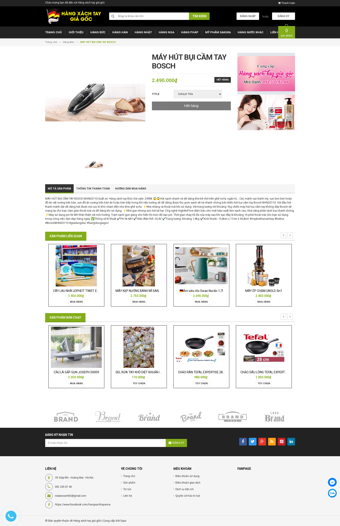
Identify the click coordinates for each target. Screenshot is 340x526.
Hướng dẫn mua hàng (130, 188)
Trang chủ (129, 476)
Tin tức (127, 489)
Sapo (123, 520)
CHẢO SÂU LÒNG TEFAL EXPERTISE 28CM (269, 372)
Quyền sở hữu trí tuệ (188, 495)
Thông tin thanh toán (93, 188)
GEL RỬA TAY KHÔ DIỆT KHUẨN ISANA (142, 372)
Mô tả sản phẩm (59, 188)
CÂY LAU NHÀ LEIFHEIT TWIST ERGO (78, 291)
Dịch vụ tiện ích (185, 489)
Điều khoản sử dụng (187, 476)
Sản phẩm (129, 482)
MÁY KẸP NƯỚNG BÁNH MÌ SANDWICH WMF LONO (150, 291)
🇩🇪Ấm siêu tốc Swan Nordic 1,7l (201, 291)
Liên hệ (127, 495)
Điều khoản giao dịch (188, 482)
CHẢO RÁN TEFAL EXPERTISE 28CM (202, 372)
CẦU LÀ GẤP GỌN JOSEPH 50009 (76, 372)
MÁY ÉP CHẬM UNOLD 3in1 (263, 291)
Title (155, 94)
